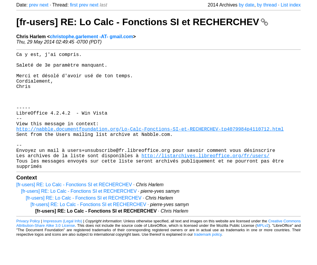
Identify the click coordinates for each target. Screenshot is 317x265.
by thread (267, 4)
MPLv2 (263, 251)
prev (33, 4)
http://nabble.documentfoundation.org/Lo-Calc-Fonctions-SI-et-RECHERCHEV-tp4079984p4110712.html (150, 146)
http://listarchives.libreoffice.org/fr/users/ (205, 179)
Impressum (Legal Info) (62, 247)
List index (291, 4)
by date (246, 4)
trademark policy (208, 260)
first (74, 4)
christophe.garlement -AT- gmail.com (91, 36)
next (43, 4)
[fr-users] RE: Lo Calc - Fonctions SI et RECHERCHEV (142, 22)
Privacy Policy (28, 247)
